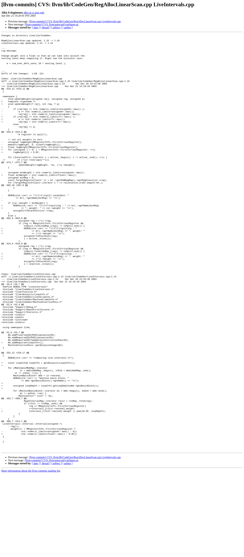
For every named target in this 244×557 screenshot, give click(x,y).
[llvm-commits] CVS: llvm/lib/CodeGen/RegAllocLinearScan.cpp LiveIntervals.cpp (75, 21)
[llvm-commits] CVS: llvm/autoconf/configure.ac (52, 24)
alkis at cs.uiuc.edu (34, 12)
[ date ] (36, 27)
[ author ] (68, 27)
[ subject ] (56, 27)
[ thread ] (45, 27)
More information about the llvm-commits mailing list (30, 554)
